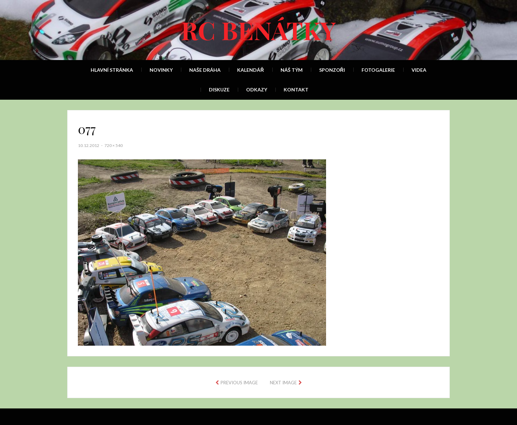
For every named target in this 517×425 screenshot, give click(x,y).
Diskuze (219, 89)
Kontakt (296, 89)
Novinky (161, 70)
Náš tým (292, 70)
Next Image (283, 382)
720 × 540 (113, 145)
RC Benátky (258, 29)
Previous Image (239, 382)
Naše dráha (205, 70)
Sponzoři (332, 70)
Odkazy (256, 89)
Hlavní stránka (112, 70)
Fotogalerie (378, 70)
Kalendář (250, 70)
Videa (419, 70)
